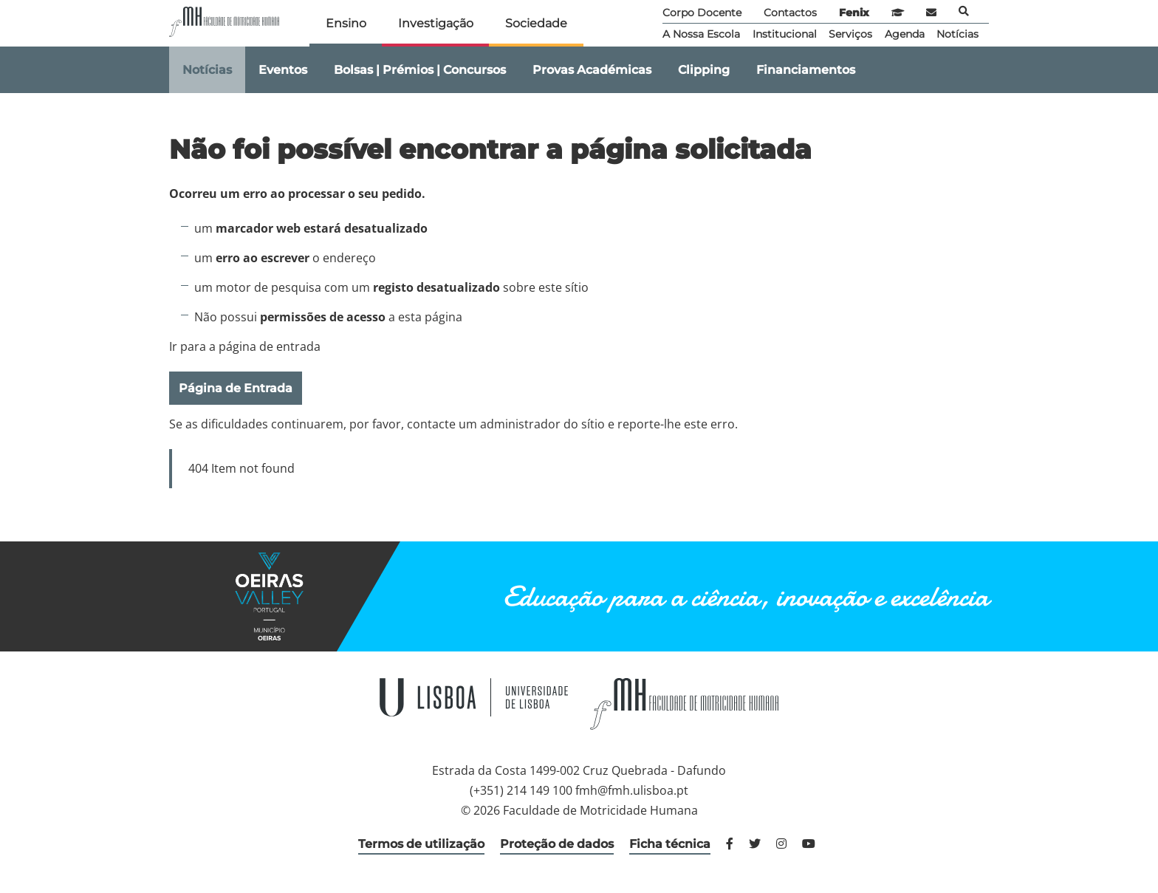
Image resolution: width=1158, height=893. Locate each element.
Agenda (905, 34)
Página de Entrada (235, 388)
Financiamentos (805, 70)
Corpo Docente (701, 12)
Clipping (704, 70)
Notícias (957, 34)
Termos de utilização (421, 844)
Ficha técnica (669, 844)
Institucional (785, 34)
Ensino (346, 23)
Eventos (282, 70)
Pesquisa (964, 11)
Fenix (854, 12)
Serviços (850, 34)
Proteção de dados (557, 844)
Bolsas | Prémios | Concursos (420, 70)
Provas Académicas (591, 70)
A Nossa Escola (701, 34)
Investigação (435, 23)
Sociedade (536, 23)
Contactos (790, 12)
